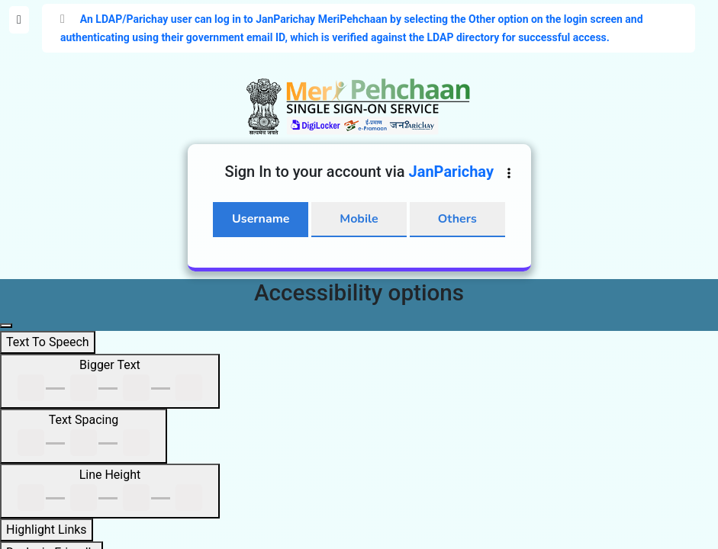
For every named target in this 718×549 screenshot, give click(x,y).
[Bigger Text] (110, 381)
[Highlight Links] (46, 529)
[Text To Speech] (47, 342)
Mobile (359, 218)
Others (457, 218)
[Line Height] (110, 491)
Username (260, 218)
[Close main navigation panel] (6, 325)
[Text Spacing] (83, 436)
